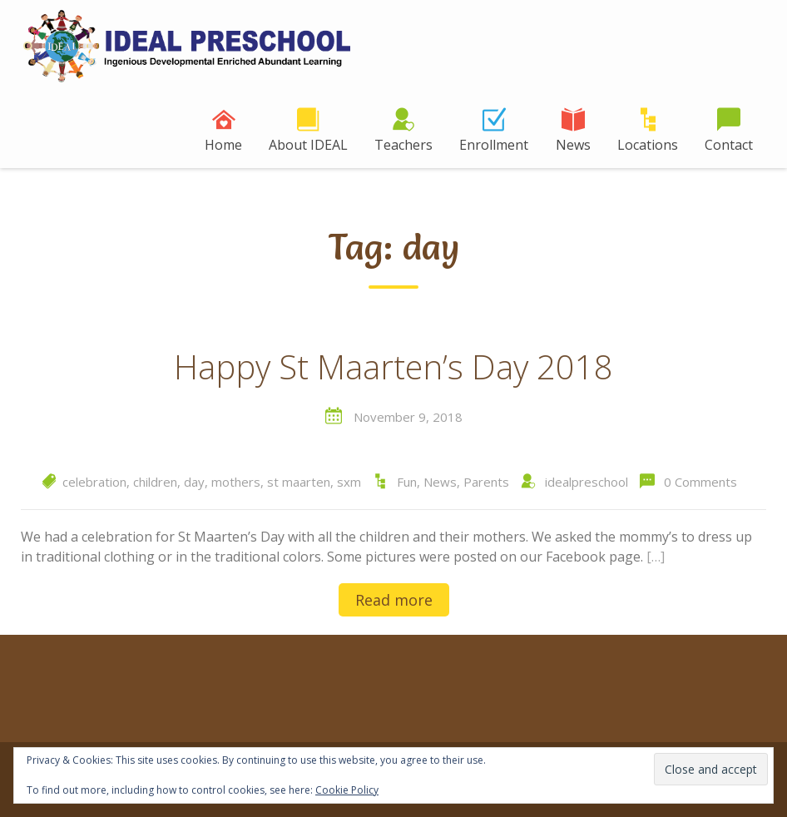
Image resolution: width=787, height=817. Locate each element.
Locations (647, 145)
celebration (94, 481)
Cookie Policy (347, 790)
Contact (729, 145)
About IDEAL (308, 145)
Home (223, 145)
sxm (349, 481)
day (194, 481)
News (573, 145)
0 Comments (700, 481)
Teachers (403, 145)
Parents (486, 481)
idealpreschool (586, 481)
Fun (407, 481)
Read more (394, 600)
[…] (655, 556)
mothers (235, 481)
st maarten (298, 481)
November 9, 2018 (408, 416)
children (155, 481)
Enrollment (493, 145)
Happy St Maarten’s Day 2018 (393, 368)
